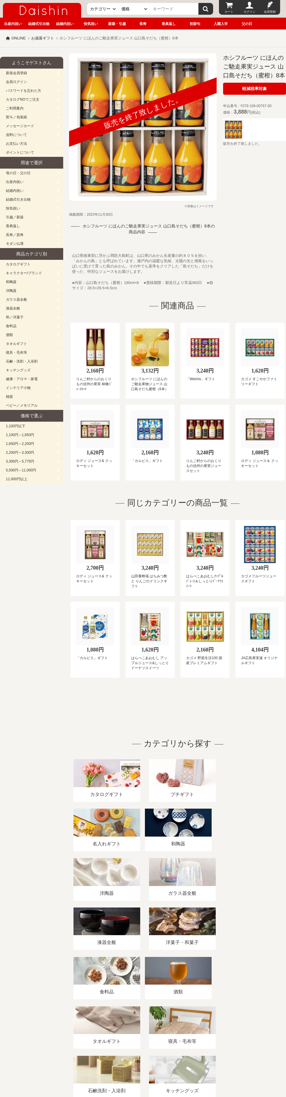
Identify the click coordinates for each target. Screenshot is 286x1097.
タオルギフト (16, 344)
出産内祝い (13, 24)
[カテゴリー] (102, 9)
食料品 (11, 326)
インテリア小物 (18, 388)
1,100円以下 (15, 426)
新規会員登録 (16, 73)
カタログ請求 (212, 1029)
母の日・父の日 (18, 173)
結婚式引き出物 (18, 199)
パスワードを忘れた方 (23, 91)
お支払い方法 (16, 144)
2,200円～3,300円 (20, 453)
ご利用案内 (15, 108)
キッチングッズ (18, 370)
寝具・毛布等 (16, 352)
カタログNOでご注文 (22, 99)
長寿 (142, 24)
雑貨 (9, 397)
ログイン (249, 11)
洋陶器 (11, 291)
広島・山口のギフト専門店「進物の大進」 (143, 1061)
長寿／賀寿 (15, 235)
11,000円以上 (16, 479)
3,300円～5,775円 (20, 461)
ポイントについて (20, 152)
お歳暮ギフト (42, 38)
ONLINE (18, 38)
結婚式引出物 (38, 24)
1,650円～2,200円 (20, 444)
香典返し (169, 24)
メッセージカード (20, 126)
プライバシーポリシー (173, 1029)
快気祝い (91, 24)
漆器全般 (13, 308)
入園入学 (221, 24)
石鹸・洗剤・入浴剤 (22, 361)
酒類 (9, 335)
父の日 (247, 24)
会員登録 (270, 11)
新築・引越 (117, 24)
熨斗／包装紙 (16, 117)
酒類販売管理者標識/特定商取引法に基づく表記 (104, 1029)
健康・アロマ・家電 (22, 379)
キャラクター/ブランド (24, 273)
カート (229, 11)
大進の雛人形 (143, 1068)
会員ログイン (16, 82)
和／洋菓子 (15, 317)
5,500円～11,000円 (21, 470)
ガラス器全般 (16, 299)
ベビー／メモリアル (22, 405)
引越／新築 (15, 217)
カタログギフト (18, 264)
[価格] (134, 9)
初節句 (195, 24)
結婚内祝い (65, 24)
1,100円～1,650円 (20, 435)
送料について (16, 135)
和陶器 (11, 282)
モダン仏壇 (15, 244)
